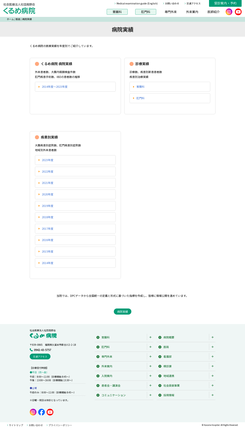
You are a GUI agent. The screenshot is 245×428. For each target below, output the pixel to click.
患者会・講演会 (110, 385)
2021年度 (47, 183)
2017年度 (47, 229)
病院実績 (27, 19)
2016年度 (47, 240)
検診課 (167, 366)
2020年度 (47, 194)
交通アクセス (194, 3)
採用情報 (168, 395)
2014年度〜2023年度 (55, 87)
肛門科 (145, 11)
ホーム (10, 19)
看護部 (167, 356)
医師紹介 (214, 11)
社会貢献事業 (171, 385)
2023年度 (47, 160)
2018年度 (47, 217)
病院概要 (168, 337)
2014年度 (47, 263)
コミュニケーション (113, 395)
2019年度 (47, 206)
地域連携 (168, 376)
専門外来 (171, 11)
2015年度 (47, 251)
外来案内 (192, 11)
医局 (18, 19)
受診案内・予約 (225, 3)
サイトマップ (16, 425)
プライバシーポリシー (60, 425)
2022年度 (47, 171)
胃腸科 (117, 11)
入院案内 (106, 376)
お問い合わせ (172, 3)
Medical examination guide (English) (137, 3)
